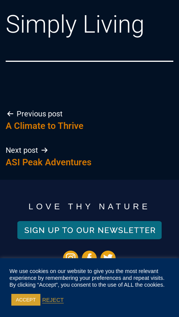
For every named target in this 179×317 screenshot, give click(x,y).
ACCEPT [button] (26, 300)
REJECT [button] (53, 300)
